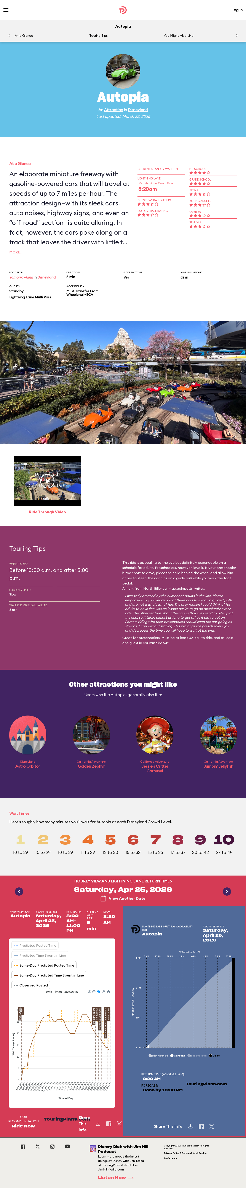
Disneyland (138, 109)
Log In (237, 9)
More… (15, 252)
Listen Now (117, 1178)
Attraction (113, 109)
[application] (61, 1045)
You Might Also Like (178, 36)
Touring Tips (98, 36)
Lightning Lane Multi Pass (30, 297)
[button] (236, 35)
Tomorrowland (21, 277)
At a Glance (24, 36)
